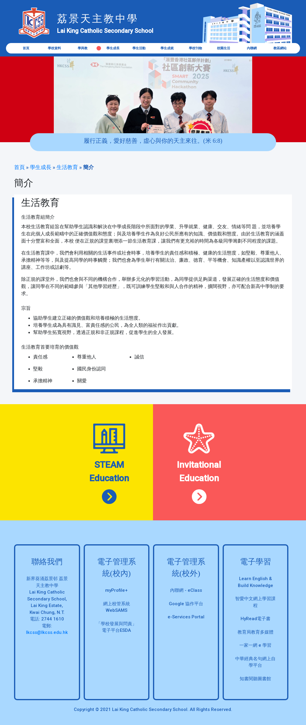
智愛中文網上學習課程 (255, 602)
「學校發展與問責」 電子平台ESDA (116, 627)
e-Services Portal (186, 617)
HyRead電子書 (255, 618)
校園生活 (223, 48)
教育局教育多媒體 (255, 632)
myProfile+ (116, 590)
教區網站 (280, 48)
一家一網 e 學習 (255, 645)
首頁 (26, 48)
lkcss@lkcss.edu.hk (47, 632)
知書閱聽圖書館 (255, 678)
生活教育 (67, 167)
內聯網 (252, 48)
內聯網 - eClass (186, 590)
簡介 (88, 167)
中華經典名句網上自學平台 (255, 662)
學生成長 (40, 167)
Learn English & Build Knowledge (255, 582)
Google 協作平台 (186, 603)
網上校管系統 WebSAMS (116, 607)
